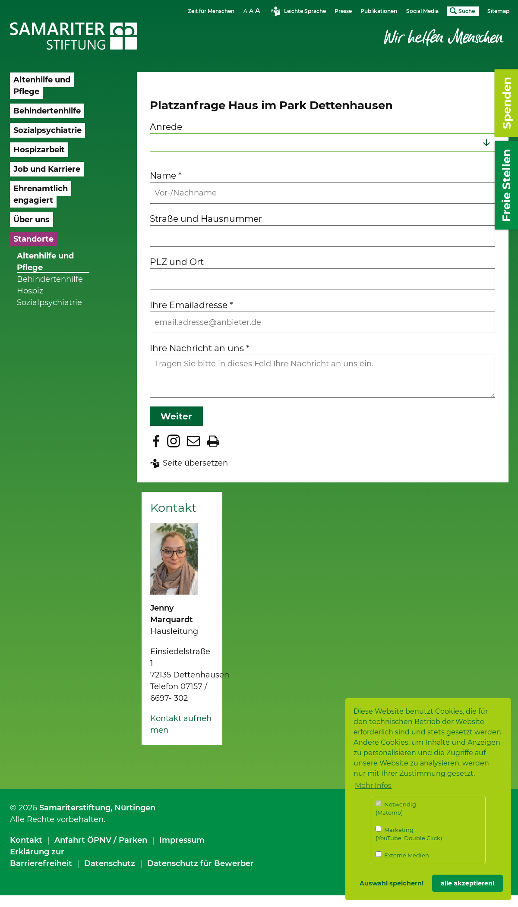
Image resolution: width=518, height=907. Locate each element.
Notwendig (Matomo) (396, 808)
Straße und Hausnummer (206, 218)
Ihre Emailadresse (191, 304)
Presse (343, 11)
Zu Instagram (173, 441)
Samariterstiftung (75, 808)
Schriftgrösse (252, 10)
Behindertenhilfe (50, 279)
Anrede (166, 126)
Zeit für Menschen (211, 11)
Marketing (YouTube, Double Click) (409, 834)
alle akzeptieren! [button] (467, 883)
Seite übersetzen (195, 463)
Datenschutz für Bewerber (200, 863)
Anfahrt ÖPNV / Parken (100, 840)
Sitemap (498, 11)
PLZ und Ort (177, 261)
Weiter (176, 416)
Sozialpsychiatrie (49, 302)
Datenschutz (109, 863)
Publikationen (378, 11)
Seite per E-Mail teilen (193, 441)
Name (166, 175)
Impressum (182, 840)
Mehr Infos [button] (373, 785)
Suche (466, 11)
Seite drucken (213, 441)
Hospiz (30, 291)
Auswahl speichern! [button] (391, 883)
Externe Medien (402, 855)
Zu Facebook (156, 441)
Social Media (422, 11)
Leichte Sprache (305, 11)
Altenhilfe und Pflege (45, 261)
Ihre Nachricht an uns (200, 348)
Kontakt (26, 840)
